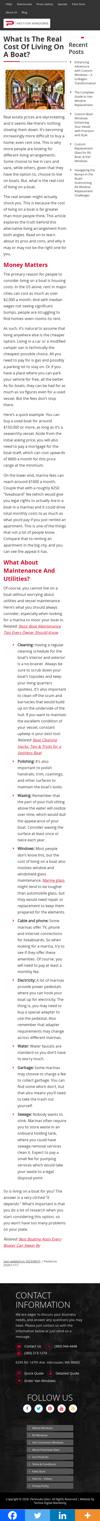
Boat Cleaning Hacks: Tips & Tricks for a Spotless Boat (39, 746)
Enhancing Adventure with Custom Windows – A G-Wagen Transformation (82, 72)
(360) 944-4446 (61, 1346)
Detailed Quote (63, 1373)
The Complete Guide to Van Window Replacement (81, 98)
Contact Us (28, 1346)
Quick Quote (30, 1373)
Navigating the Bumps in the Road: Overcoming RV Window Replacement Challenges (82, 182)
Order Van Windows (36, 1381)
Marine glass (54, 880)
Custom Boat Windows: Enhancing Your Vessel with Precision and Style (81, 124)
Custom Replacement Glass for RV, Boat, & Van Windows (81, 152)
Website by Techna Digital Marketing (64, 1501)
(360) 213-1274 (31, 1353)
